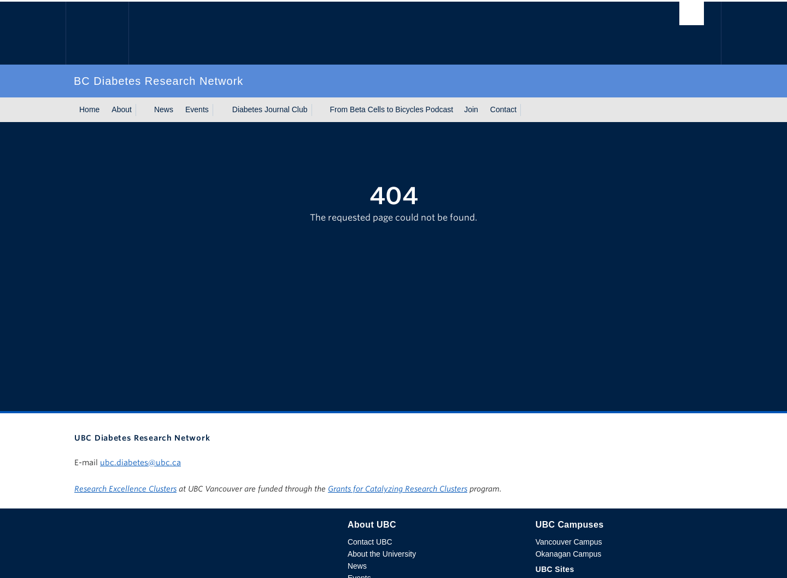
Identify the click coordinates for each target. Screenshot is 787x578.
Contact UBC (370, 541)
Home (89, 109)
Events (197, 109)
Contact (503, 109)
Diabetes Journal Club (270, 109)
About (121, 109)
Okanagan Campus (569, 554)
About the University (382, 554)
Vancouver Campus (569, 541)
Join (471, 109)
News (163, 109)
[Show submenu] (142, 110)
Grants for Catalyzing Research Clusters (397, 488)
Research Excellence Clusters (125, 488)
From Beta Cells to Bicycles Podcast (392, 109)
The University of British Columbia (97, 33)
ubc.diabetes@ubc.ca (140, 462)
